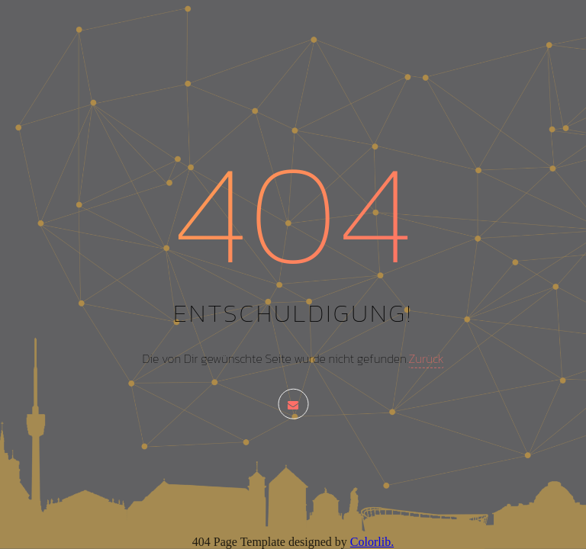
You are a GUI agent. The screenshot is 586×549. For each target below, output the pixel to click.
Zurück (425, 358)
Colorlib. (372, 541)
